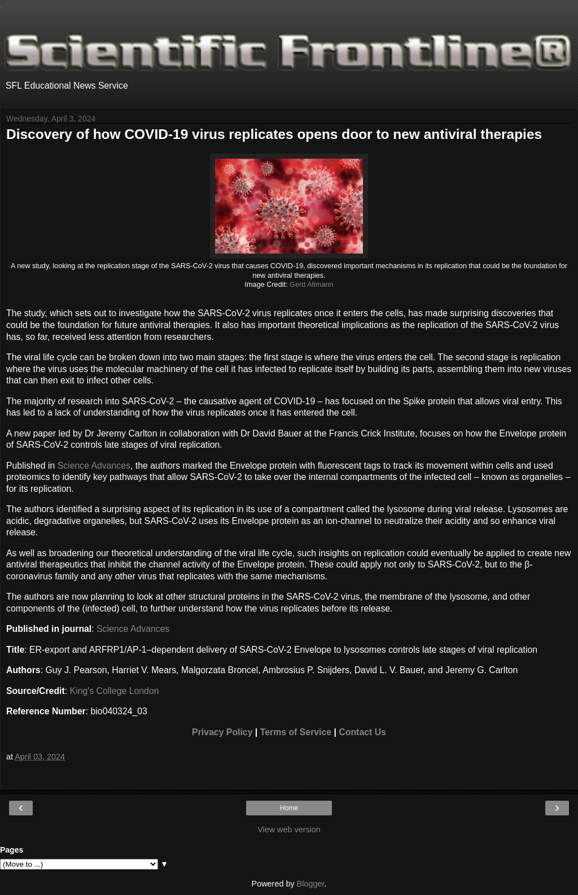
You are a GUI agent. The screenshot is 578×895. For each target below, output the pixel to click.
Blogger (311, 883)
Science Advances (94, 465)
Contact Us (362, 732)
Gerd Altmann (311, 285)
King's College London (114, 691)
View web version (289, 829)
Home (289, 808)
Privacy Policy (222, 732)
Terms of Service (295, 732)
